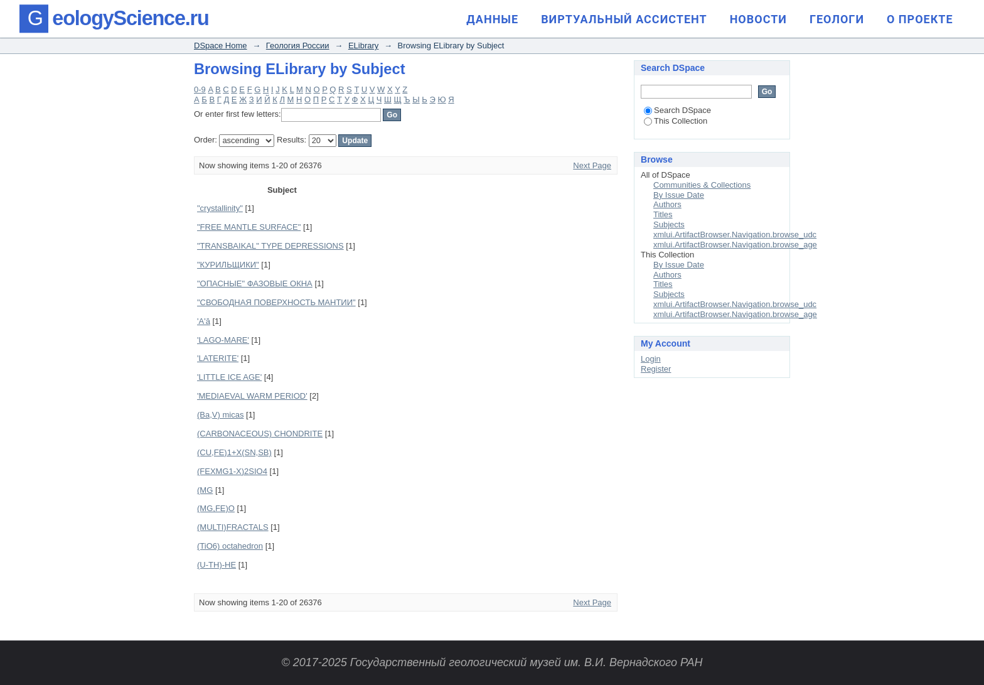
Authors (667, 204)
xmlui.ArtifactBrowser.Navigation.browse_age (735, 244)
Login (651, 359)
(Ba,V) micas (220, 414)
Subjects (669, 224)
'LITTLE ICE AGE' (229, 377)
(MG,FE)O (216, 508)
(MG (205, 490)
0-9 (200, 89)
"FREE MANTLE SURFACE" (249, 227)
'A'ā (203, 321)
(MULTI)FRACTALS (233, 527)
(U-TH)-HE (216, 564)
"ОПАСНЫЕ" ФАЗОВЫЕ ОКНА (255, 283)
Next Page (592, 165)
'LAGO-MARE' (223, 340)
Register (656, 369)
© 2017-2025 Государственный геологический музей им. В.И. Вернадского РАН (491, 662)
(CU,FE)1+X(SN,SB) (234, 452)
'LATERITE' (217, 358)
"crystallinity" (220, 208)
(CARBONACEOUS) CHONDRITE (260, 433)
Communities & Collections (702, 185)
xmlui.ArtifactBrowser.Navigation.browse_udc (734, 234)
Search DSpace (677, 110)
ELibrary (363, 45)
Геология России (297, 45)
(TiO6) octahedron (230, 546)
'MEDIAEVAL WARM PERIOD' (252, 396)
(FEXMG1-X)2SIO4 (232, 471)
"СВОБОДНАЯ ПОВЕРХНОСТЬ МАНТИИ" (276, 302)
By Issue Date (678, 195)
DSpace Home (220, 45)
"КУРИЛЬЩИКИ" (228, 264)
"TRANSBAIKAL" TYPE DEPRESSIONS (270, 246)
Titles (663, 214)
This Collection (675, 121)
